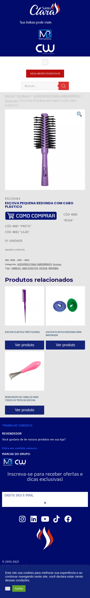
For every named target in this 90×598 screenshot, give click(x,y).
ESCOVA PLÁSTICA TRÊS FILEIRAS (22, 332)
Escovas (13, 199)
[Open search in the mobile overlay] (45, 86)
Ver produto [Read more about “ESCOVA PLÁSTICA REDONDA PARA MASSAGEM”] (65, 345)
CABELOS (16, 268)
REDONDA (53, 268)
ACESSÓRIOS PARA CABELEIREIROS (34, 264)
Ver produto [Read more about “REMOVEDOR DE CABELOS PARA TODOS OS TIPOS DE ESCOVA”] (24, 410)
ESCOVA (43, 268)
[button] (45, 62)
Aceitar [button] (19, 588)
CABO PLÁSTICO (30, 268)
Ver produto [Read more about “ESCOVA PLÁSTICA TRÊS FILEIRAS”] (24, 345)
